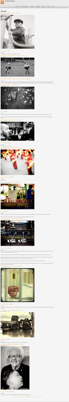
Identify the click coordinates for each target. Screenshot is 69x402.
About (48, 6)
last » (42, 396)
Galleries (17, 6)
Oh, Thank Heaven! (4, 248)
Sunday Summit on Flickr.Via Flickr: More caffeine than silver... (12, 310)
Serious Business (4, 50)
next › (39, 396)
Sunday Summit (3, 339)
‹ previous (18, 396)
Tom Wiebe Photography (10, 1)
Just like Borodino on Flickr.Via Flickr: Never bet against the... (12, 119)
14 (33, 396)
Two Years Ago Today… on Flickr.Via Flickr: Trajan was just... (12, 266)
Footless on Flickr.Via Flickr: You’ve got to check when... (11, 84)
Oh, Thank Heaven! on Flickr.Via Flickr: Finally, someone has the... (13, 218)
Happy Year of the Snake (5, 177)
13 (31, 396)
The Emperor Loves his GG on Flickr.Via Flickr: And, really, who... (12, 344)
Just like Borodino (4, 142)
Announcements (25, 6)
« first (14, 396)
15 (35, 396)
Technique (37, 6)
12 (29, 396)
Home (53, 6)
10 (26, 396)
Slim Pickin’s (3, 211)
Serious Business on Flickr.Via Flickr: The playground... (10, 13)
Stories (32, 6)
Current (44, 6)
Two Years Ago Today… (5, 304)
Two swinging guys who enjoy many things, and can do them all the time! (14, 78)
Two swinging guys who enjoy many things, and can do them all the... (13, 55)
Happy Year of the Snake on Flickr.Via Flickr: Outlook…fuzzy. (12, 147)
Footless (2, 111)
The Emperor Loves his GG (6, 391)
